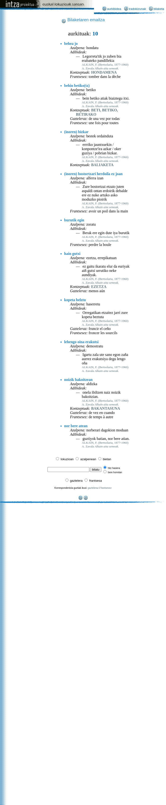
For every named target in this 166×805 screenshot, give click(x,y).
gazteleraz (93, 488)
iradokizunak (137, 9)
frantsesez (106, 488)
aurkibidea (114, 9)
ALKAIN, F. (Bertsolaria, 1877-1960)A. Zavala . (105, 66)
